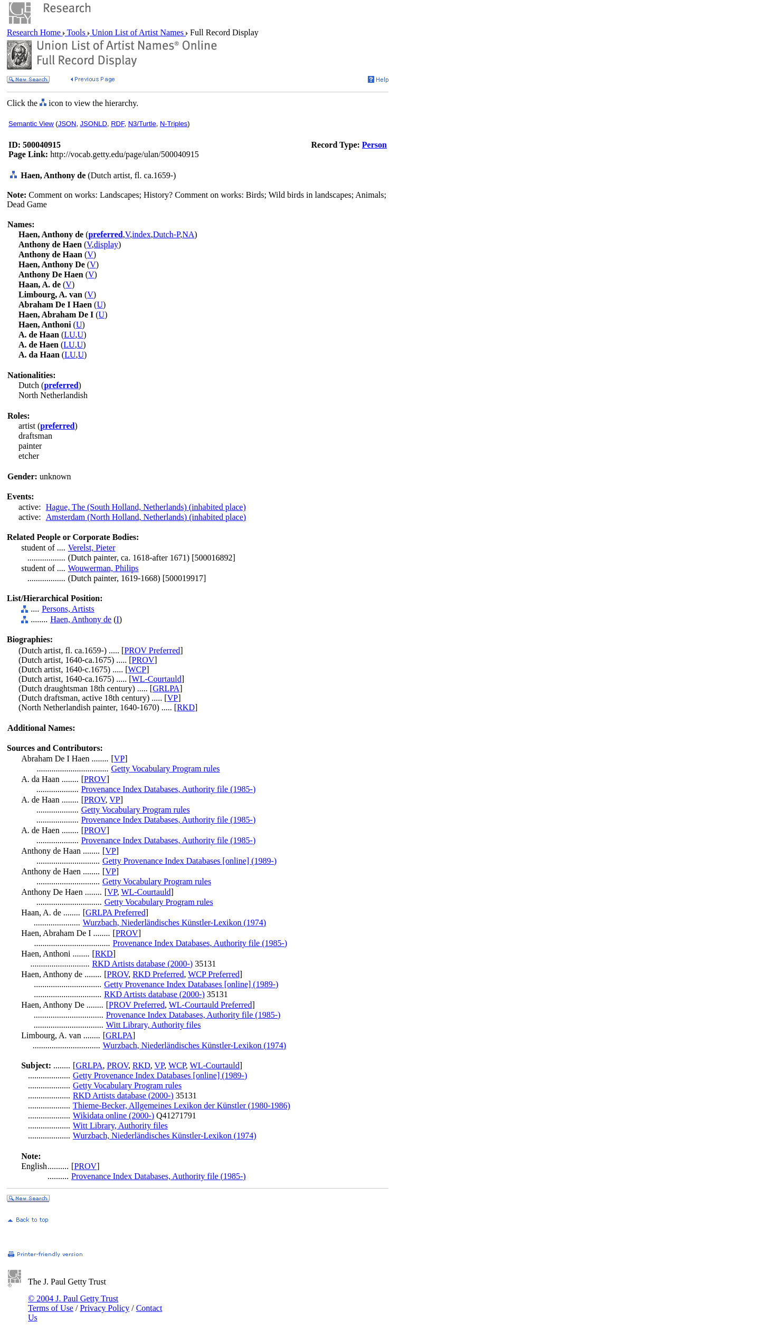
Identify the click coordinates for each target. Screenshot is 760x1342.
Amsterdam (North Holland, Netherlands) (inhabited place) (146, 517)
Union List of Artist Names (138, 32)
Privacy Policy (104, 1308)
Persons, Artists (68, 608)
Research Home (35, 32)
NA (188, 234)
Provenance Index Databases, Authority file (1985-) (168, 789)
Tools (76, 32)
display (106, 244)
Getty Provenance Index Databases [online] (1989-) (189, 860)
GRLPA (166, 688)
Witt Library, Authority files (153, 1024)
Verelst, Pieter (92, 547)
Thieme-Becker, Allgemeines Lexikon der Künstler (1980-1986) (181, 1105)
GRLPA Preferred (116, 912)
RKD (186, 707)
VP (172, 697)
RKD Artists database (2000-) (142, 963)
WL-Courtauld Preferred (210, 1004)
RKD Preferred (158, 974)
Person (374, 144)
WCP (137, 669)
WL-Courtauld (157, 678)
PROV (143, 659)
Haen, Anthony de (80, 619)
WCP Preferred (214, 974)
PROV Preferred (152, 650)
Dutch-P (166, 234)
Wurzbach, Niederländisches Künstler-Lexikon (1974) (174, 922)
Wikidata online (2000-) (113, 1115)
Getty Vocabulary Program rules (165, 768)
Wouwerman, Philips (103, 568)
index (141, 234)
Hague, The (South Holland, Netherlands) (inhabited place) (146, 507)
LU (69, 334)
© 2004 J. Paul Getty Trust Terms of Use (73, 1303)
